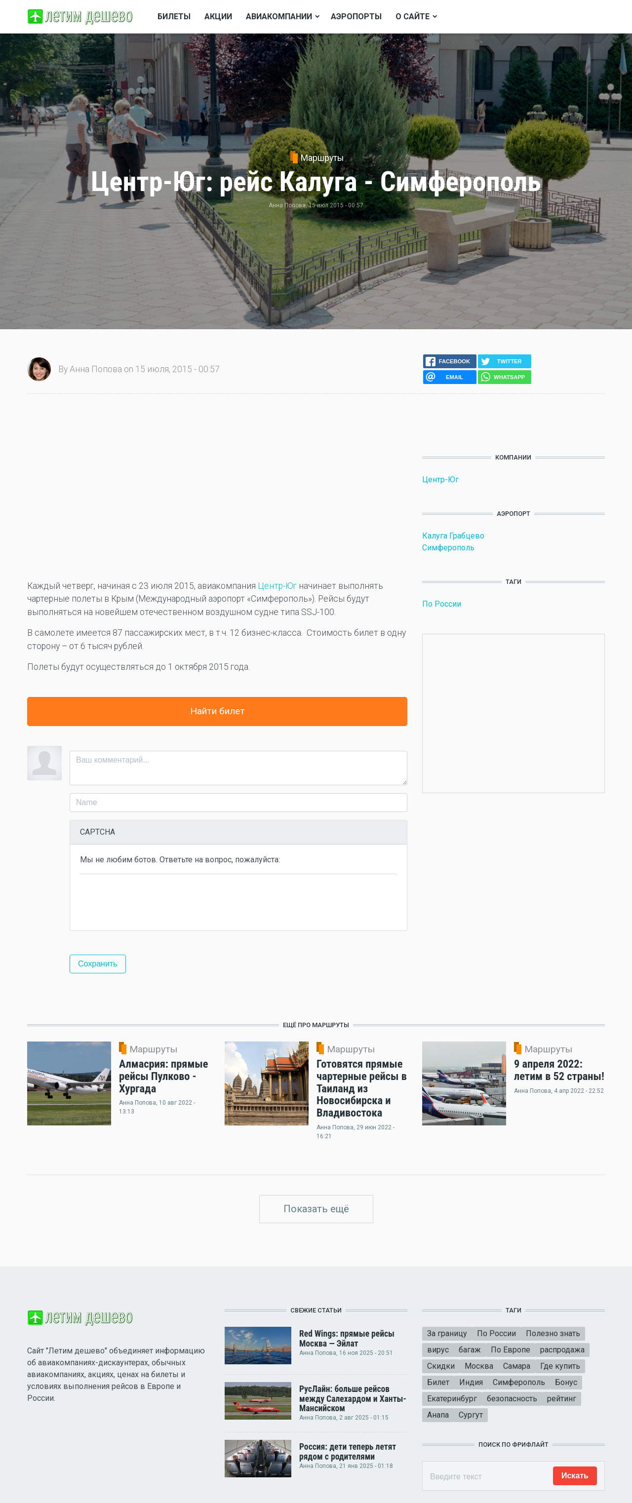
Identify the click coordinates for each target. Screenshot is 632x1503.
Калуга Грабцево (453, 535)
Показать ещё (316, 1209)
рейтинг (561, 1398)
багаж (470, 1349)
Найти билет (217, 711)
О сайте (412, 16)
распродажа (562, 1349)
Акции (218, 16)
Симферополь (448, 547)
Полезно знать (553, 1333)
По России (441, 604)
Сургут (471, 1415)
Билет (438, 1382)
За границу (447, 1333)
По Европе (510, 1349)
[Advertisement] (217, 487)
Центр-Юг (277, 586)
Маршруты (322, 158)
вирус (438, 1349)
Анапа (438, 1415)
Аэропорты (356, 16)
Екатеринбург (452, 1398)
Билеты (174, 16)
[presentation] (155, 901)
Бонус (566, 1382)
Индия (471, 1382)
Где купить (560, 1366)
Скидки (441, 1366)
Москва (479, 1366)
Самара (516, 1366)
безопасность (512, 1398)
